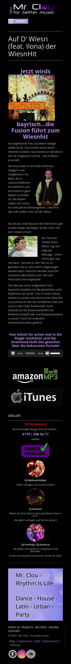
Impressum (25, 641)
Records (41, 627)
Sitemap (15, 645)
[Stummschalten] (47, 353)
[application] (35, 353)
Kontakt (14, 631)
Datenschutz (50, 641)
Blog (12, 641)
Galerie (53, 627)
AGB (37, 641)
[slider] (30, 353)
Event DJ (14, 627)
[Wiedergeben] (13, 353)
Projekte (27, 627)
